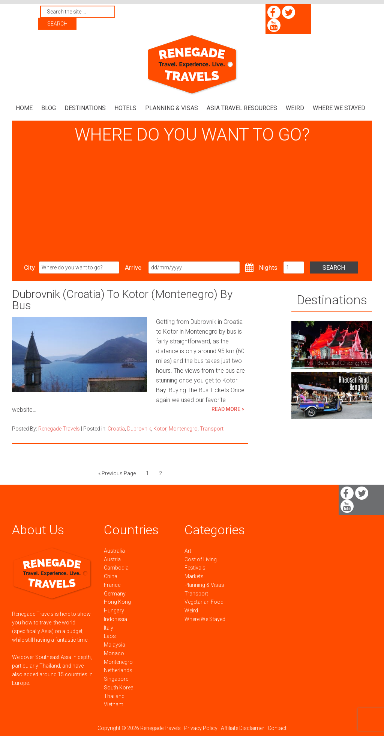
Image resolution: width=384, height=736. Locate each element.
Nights (268, 267)
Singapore (116, 679)
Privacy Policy (201, 728)
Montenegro (183, 429)
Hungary (114, 611)
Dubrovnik (139, 429)
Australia (114, 550)
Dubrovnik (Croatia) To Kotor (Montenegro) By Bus (122, 299)
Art (187, 550)
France (112, 585)
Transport (212, 429)
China (110, 576)
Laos (110, 636)
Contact (277, 728)
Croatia (116, 429)
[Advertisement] (192, 203)
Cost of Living (200, 559)
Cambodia (116, 568)
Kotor (159, 429)
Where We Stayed (204, 619)
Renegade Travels (192, 65)
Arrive (133, 267)
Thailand (114, 696)
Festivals (195, 568)
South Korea (119, 687)
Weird (191, 611)
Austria (112, 559)
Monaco (114, 653)
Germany (115, 593)
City (29, 267)
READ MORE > (228, 409)
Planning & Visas (204, 585)
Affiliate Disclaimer (242, 728)
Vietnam (113, 704)
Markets (194, 576)
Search (335, 267)
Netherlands (118, 670)
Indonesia (115, 619)
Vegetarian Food (204, 602)
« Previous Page (117, 473)
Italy (108, 627)
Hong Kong (117, 602)
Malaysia (114, 645)
